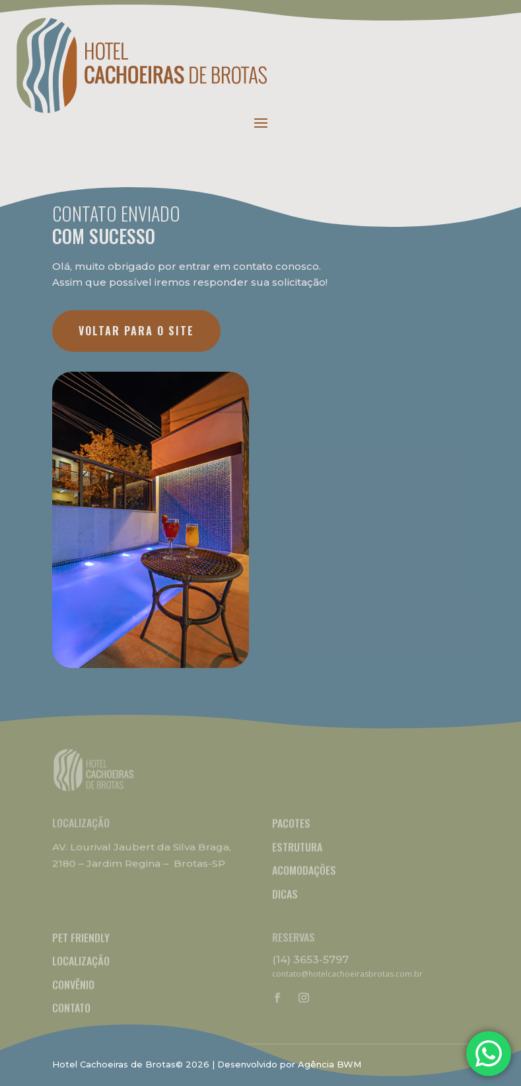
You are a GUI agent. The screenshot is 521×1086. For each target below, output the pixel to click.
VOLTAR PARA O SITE (136, 331)
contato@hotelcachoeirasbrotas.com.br (347, 974)
